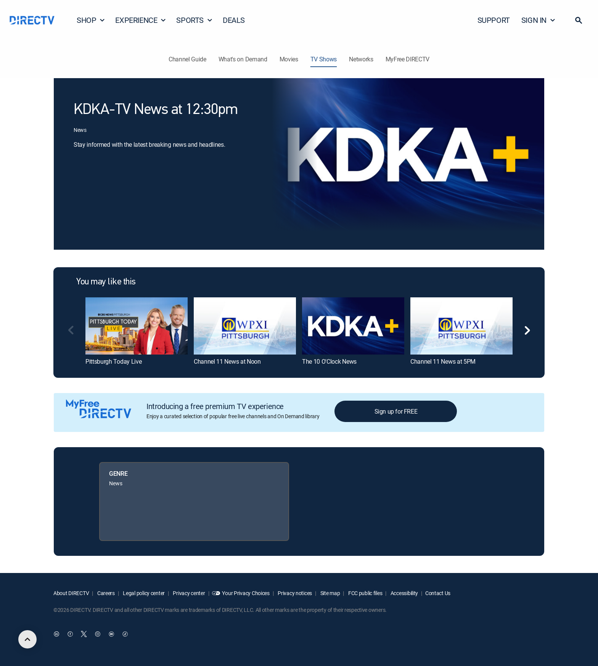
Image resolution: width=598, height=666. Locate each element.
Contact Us (437, 593)
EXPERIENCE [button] (140, 20)
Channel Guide (187, 59)
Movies (289, 59)
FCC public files (364, 593)
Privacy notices (294, 593)
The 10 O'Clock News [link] (329, 361)
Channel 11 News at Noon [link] (227, 361)
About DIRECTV (71, 593)
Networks (361, 59)
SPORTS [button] (194, 20)
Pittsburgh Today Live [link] (113, 361)
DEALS (234, 20)
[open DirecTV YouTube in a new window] (111, 634)
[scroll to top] (27, 639)
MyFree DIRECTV (408, 59)
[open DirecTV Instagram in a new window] (98, 634)
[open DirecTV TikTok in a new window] (125, 634)
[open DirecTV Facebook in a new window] (70, 634)
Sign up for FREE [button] (396, 411)
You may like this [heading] (106, 282)
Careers (105, 593)
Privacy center (188, 593)
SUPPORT (493, 20)
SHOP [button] (91, 20)
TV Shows (323, 59)
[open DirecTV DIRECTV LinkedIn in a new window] (56, 634)
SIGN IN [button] (538, 20)
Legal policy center (143, 593)
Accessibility (403, 593)
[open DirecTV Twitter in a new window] (84, 634)
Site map (329, 593)
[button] (578, 20)
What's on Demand (243, 59)
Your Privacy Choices (245, 593)
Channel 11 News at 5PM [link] (443, 361)
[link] (136, 326)
